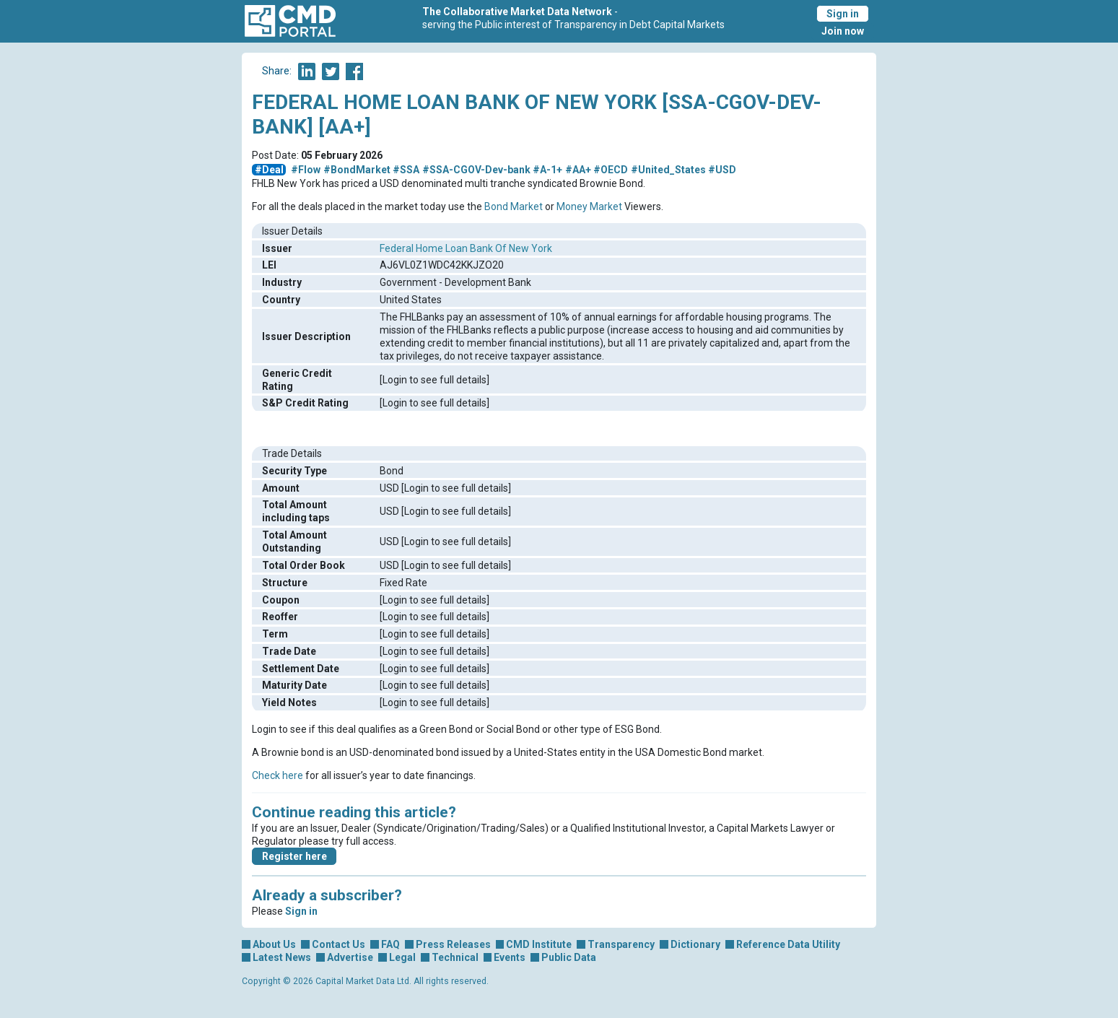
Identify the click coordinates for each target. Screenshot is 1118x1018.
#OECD (610, 169)
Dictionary (695, 944)
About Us (274, 944)
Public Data (568, 957)
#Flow (305, 169)
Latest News (282, 957)
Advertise (350, 957)
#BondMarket (356, 169)
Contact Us (338, 944)
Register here (294, 856)
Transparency (621, 944)
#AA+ (578, 169)
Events (509, 957)
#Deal (269, 169)
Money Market (589, 206)
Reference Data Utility (788, 944)
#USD (722, 169)
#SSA (406, 169)
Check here (277, 775)
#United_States (668, 169)
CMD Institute (539, 944)
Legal (402, 957)
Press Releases (453, 944)
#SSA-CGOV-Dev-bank (476, 169)
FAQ (390, 944)
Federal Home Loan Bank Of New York (466, 248)
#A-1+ (547, 169)
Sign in (842, 13)
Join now (842, 31)
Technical (455, 957)
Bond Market (513, 206)
